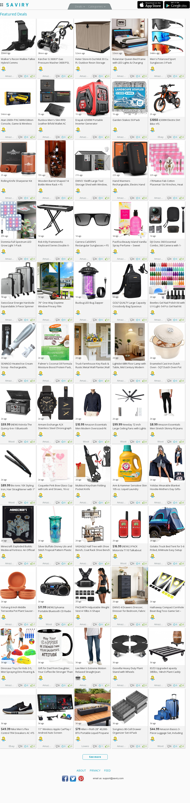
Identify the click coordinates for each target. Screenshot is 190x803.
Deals (78, 6)
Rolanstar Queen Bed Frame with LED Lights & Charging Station (129, 62)
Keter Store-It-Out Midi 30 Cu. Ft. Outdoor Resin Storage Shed (92, 62)
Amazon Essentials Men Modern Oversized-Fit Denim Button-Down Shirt (91, 428)
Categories (95, 6)
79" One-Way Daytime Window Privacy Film (51, 304)
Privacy (95, 770)
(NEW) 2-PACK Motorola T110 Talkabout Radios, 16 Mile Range (127, 550)
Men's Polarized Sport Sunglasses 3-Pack (163, 60)
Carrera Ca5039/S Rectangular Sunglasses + (92, 243)
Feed (107, 770)
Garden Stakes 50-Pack (126, 120)
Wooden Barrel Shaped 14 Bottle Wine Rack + (53, 182)
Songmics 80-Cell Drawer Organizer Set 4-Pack (127, 730)
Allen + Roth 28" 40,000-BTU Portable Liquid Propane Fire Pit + (92, 732)
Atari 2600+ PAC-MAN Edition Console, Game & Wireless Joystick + (17, 123)
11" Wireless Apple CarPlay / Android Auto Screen (54, 730)
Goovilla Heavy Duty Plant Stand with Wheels (128, 670)
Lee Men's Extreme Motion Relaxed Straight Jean (90, 670)
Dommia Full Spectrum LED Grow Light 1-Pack (16, 243)
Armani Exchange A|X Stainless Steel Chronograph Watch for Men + (54, 428)
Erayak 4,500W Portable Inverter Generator (89, 121)
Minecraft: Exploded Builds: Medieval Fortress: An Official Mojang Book (18, 550)
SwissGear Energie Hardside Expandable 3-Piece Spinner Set (17, 306)
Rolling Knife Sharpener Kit (16, 181)
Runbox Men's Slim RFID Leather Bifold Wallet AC (52, 121)
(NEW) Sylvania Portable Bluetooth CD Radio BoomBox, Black (54, 611)
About (81, 770)
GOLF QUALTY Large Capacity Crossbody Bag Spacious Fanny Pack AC (129, 306)
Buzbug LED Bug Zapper (89, 302)
